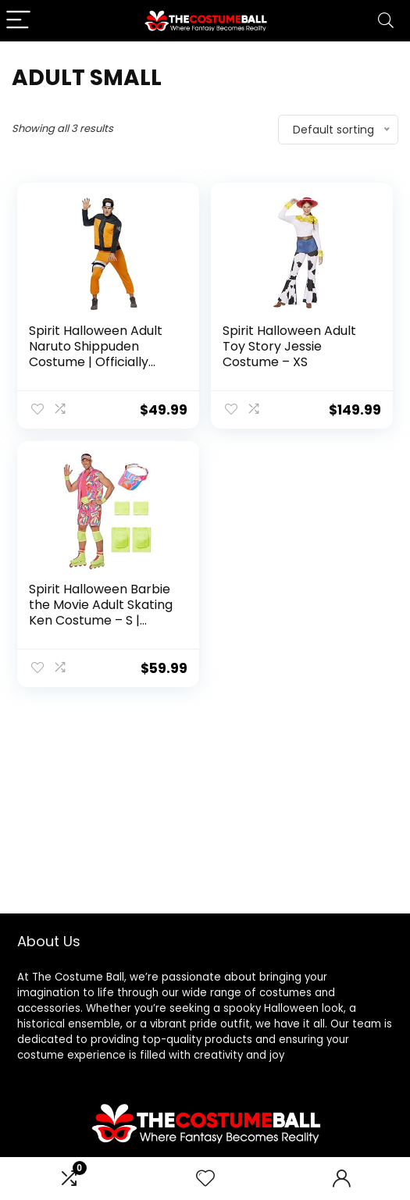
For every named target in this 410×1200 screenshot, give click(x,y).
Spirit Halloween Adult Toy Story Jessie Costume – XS (289, 346)
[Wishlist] (205, 1178)
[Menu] (18, 20)
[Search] (386, 20)
